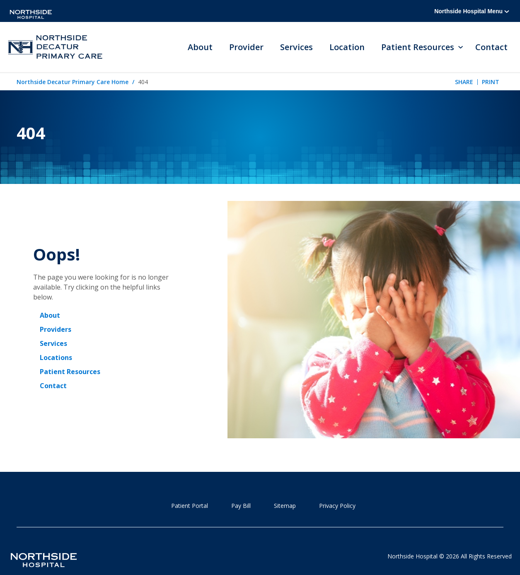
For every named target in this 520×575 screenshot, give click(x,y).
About (200, 47)
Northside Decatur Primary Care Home (72, 82)
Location (347, 47)
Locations (56, 357)
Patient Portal (189, 506)
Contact (492, 47)
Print (490, 82)
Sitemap (285, 506)
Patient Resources (70, 371)
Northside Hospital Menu (471, 11)
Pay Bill (241, 506)
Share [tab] (464, 82)
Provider (247, 47)
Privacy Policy (337, 506)
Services (297, 47)
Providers (55, 329)
